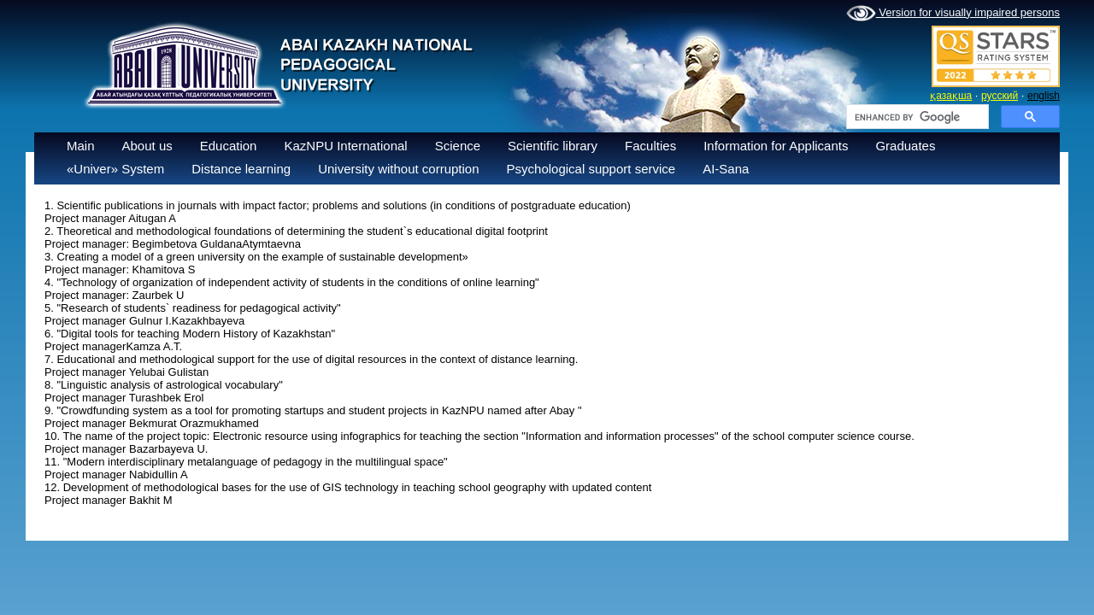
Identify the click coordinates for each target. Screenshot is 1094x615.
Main (81, 145)
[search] (916, 117)
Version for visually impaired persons (953, 13)
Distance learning (241, 168)
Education (228, 145)
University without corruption (398, 168)
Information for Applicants (775, 145)
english (1043, 96)
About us (147, 145)
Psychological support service (591, 168)
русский (999, 96)
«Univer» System (115, 168)
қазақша (951, 96)
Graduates (905, 145)
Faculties (650, 145)
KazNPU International (345, 145)
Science (457, 145)
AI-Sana (726, 168)
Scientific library (552, 145)
